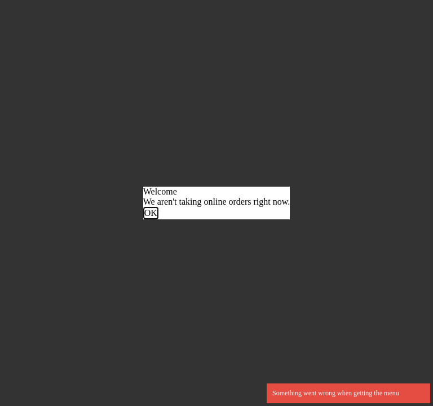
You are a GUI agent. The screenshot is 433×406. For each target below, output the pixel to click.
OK (150, 213)
